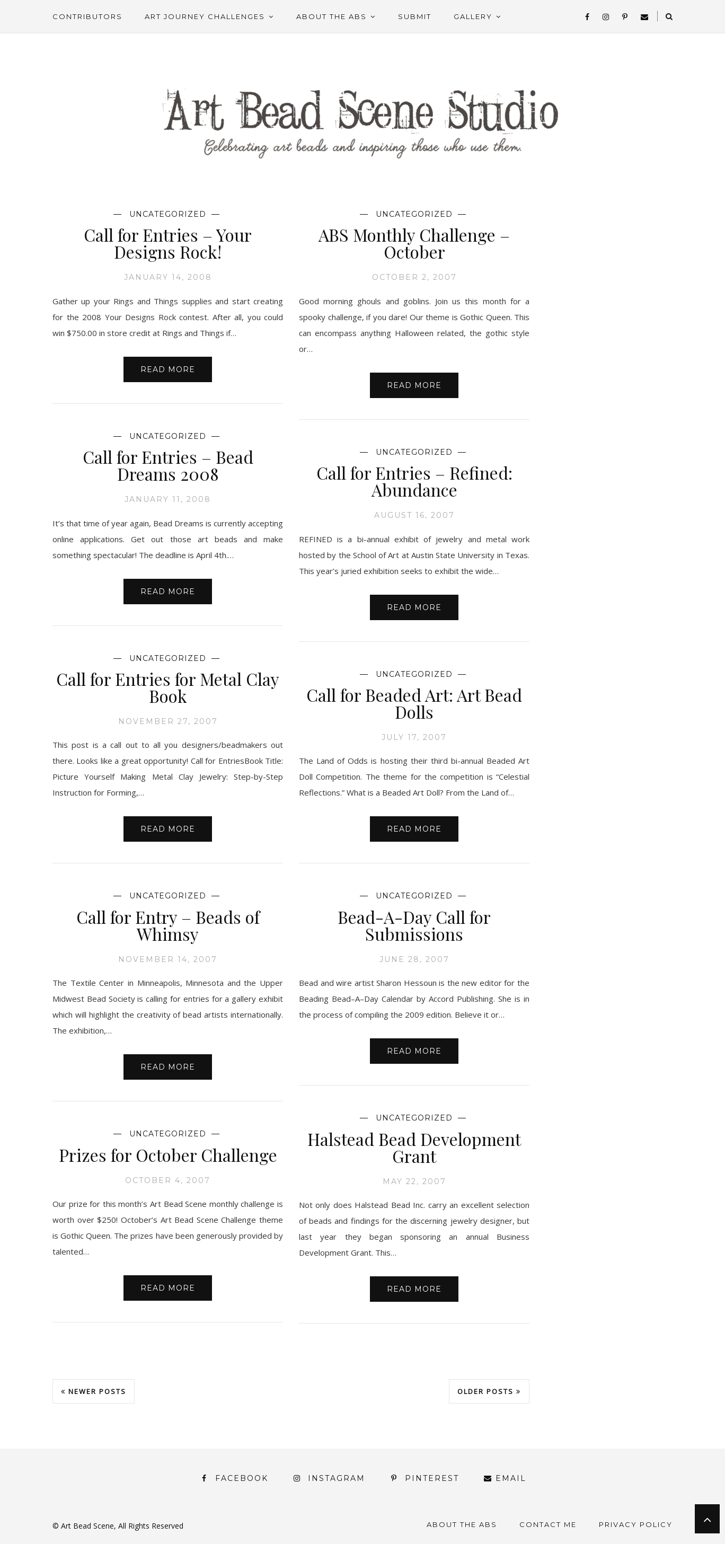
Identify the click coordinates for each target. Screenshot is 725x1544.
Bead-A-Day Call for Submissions (414, 925)
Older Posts (489, 1391)
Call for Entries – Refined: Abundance (414, 481)
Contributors (87, 16)
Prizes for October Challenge (168, 1154)
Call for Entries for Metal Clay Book (167, 687)
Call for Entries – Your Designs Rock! (168, 243)
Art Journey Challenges (205, 16)
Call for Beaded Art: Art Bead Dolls (414, 703)
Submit (414, 16)
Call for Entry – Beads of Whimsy (168, 925)
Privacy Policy (636, 1524)
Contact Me (548, 1524)
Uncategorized (167, 214)
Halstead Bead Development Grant (414, 1147)
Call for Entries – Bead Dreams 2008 (168, 465)
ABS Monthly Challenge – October (414, 243)
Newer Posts (93, 1391)
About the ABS (331, 16)
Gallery (473, 16)
